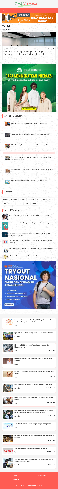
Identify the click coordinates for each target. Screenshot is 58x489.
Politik (45, 199)
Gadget (51, 199)
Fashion (5, 199)
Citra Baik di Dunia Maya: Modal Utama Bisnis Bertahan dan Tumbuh (29, 256)
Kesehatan (11, 203)
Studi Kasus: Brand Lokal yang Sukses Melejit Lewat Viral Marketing (29, 223)
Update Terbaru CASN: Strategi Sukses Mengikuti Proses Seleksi (33, 333)
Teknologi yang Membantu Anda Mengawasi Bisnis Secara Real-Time (29, 215)
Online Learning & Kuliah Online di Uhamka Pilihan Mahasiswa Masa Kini (32, 170)
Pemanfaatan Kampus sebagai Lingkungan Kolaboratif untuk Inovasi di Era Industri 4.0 (24, 52)
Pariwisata (22, 199)
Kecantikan (31, 199)
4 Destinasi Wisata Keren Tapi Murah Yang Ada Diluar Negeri (29, 180)
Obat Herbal (14, 199)
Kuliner (39, 199)
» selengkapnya (7, 56)
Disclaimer (16, 479)
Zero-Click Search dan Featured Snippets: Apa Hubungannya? (32, 424)
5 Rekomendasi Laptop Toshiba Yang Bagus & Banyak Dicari (29, 123)
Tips (4, 203)
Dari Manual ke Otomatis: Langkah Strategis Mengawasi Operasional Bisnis (31, 248)
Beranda (15, 475)
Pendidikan (6, 49)
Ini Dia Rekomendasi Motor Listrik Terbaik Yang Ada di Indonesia (30, 134)
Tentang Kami (42, 475)
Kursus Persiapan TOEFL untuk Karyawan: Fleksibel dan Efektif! (33, 384)
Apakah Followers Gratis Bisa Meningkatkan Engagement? (31, 448)
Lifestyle (27, 203)
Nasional (19, 203)
